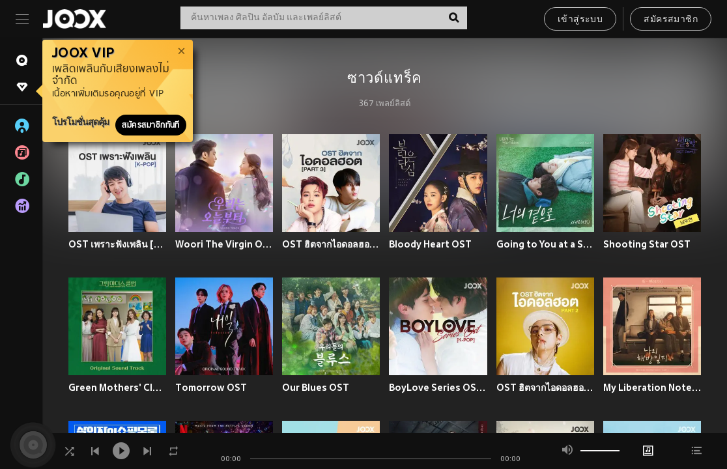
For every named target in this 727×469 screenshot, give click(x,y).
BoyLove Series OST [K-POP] (438, 387)
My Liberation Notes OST (652, 387)
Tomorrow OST (211, 387)
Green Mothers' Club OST (117, 387)
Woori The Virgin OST (224, 244)
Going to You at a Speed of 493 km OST (545, 244)
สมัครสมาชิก (671, 20)
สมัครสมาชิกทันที (151, 125)
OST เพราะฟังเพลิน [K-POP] (117, 244)
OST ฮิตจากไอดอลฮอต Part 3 (331, 244)
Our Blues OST (315, 387)
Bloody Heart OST (430, 244)
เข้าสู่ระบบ (580, 20)
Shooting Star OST (647, 244)
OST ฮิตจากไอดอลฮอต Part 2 (545, 387)
